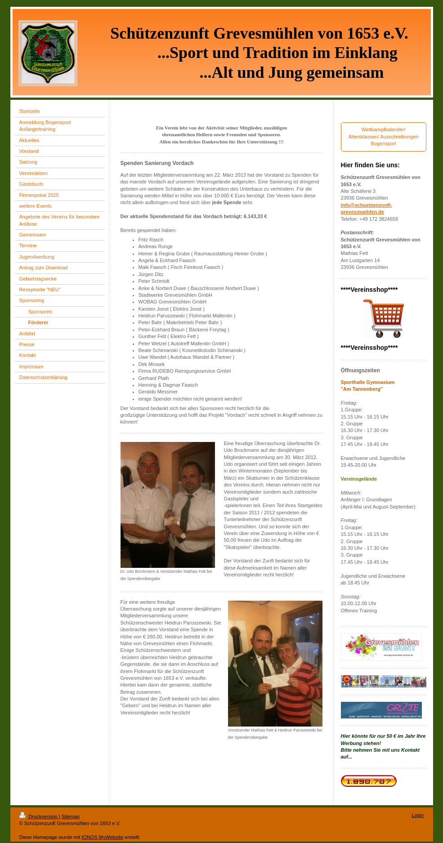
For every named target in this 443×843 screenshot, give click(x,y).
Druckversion (39, 816)
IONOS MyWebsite (102, 837)
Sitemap (71, 816)
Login (418, 815)
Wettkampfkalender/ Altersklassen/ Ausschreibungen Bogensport (384, 136)
